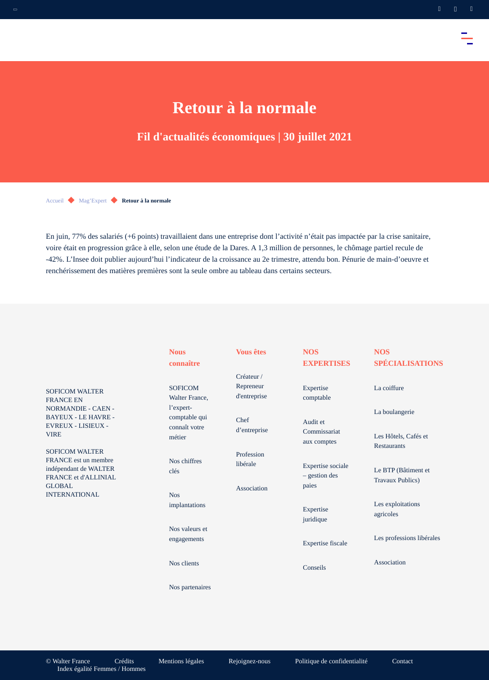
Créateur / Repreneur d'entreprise (251, 386)
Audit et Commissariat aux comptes (321, 432)
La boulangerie (394, 412)
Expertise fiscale (325, 543)
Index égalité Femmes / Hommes (101, 669)
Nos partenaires (190, 587)
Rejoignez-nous (250, 661)
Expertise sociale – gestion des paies (325, 476)
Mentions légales (181, 661)
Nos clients (184, 563)
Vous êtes (251, 352)
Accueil (55, 200)
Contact (402, 661)
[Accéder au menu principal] (467, 38)
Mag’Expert (92, 200)
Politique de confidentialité (331, 661)
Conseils (314, 568)
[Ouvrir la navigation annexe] (15, 9)
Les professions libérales (407, 538)
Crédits (124, 661)
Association (251, 488)
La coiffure (389, 388)
